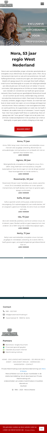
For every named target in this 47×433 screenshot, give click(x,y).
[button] (42, 4)
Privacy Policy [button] (30, 430)
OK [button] (41, 429)
